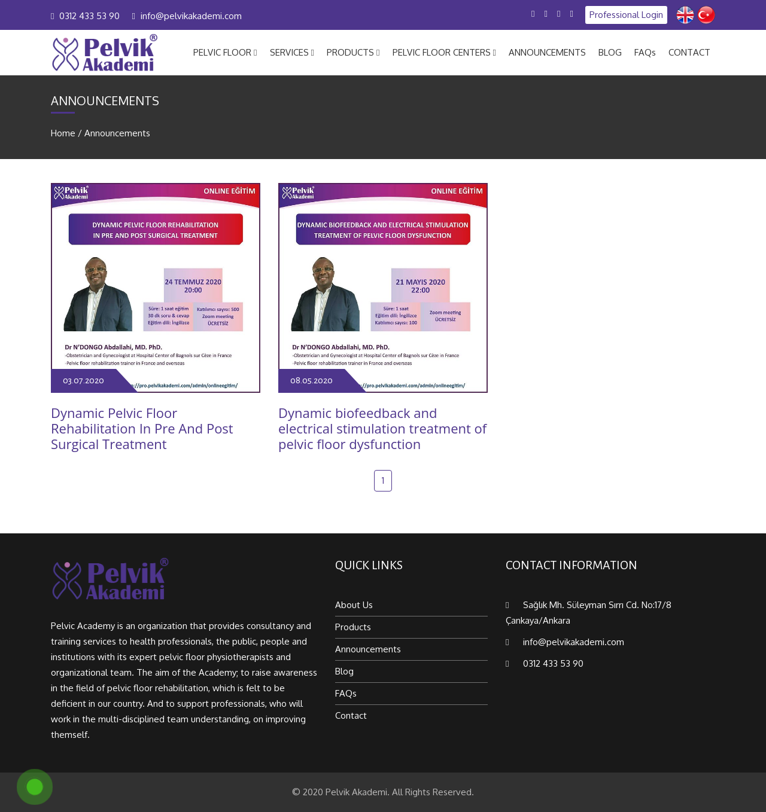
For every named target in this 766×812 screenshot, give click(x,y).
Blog (344, 671)
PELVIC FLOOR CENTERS (444, 52)
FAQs (645, 52)
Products (353, 627)
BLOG (610, 52)
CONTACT (689, 52)
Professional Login (626, 14)
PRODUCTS (353, 52)
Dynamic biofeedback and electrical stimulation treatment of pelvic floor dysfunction (382, 428)
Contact (351, 715)
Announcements (117, 133)
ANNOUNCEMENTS (547, 52)
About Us (354, 604)
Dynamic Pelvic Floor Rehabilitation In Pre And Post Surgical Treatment (142, 428)
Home (63, 133)
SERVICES (292, 52)
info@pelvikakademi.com (191, 16)
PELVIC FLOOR (225, 52)
